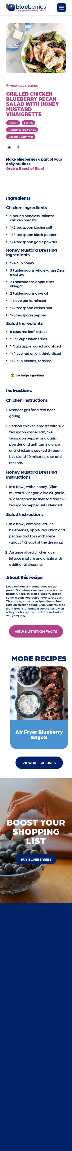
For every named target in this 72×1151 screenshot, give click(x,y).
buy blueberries (36, 859)
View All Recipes (39, 762)
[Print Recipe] (9, 147)
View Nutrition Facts (36, 631)
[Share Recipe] (18, 147)
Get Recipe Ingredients (30, 375)
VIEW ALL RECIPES (24, 85)
